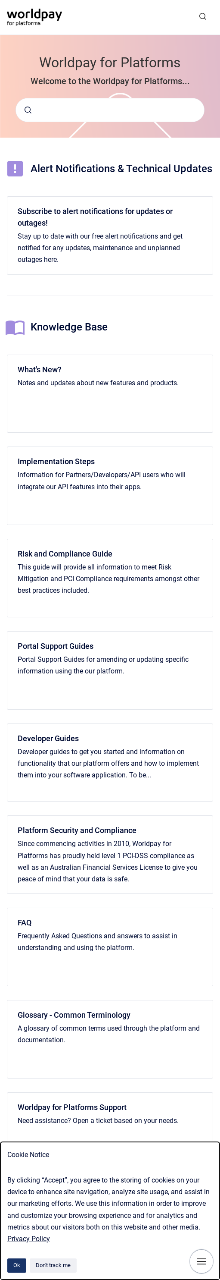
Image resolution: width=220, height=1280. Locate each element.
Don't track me (53, 1265)
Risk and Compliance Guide (65, 553)
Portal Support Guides (55, 646)
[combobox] (110, 110)
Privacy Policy (28, 1239)
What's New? (40, 369)
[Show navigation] (201, 1261)
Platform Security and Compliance (77, 830)
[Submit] (28, 110)
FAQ (24, 922)
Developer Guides (48, 738)
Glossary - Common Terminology (74, 1014)
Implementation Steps (56, 461)
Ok (16, 1265)
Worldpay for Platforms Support (72, 1107)
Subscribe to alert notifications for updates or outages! (95, 217)
